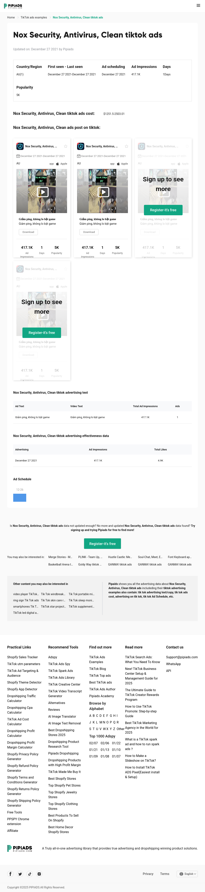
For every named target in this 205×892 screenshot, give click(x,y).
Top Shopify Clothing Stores (63, 806)
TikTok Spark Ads (60, 671)
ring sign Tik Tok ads (26, 600)
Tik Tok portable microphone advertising (82, 594)
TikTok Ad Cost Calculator (18, 721)
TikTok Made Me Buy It (64, 772)
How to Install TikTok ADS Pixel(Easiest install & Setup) (142, 772)
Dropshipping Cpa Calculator (20, 710)
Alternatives (56, 703)
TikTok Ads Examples (97, 659)
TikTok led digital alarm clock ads (27, 612)
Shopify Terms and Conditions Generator (22, 780)
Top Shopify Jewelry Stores (62, 794)
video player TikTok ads (27, 594)
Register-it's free (163, 210)
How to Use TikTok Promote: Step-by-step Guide (141, 711)
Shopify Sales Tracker (22, 657)
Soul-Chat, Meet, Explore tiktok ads (153, 557)
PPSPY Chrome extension (18, 821)
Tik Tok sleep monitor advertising (82, 600)
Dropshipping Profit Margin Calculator (21, 745)
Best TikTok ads (100, 682)
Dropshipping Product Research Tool (63, 744)
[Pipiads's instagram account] (39, 874)
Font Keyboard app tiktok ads (183, 557)
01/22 (115, 743)
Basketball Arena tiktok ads (63, 564)
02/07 (92, 743)
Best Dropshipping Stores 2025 (61, 732)
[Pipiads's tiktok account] (29, 874)
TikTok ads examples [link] (34, 17)
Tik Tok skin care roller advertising (55, 600)
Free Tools (14, 812)
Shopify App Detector (22, 689)
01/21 (92, 750)
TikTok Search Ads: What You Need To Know (142, 659)
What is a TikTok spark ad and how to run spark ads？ (142, 744)
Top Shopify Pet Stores (64, 785)
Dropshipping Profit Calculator (21, 733)
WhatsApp (173, 664)
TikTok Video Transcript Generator (65, 693)
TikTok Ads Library (61, 678)
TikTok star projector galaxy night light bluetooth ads (55, 606)
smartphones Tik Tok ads (27, 606)
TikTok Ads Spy (59, 664)
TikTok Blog (97, 669)
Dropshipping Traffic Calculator (21, 698)
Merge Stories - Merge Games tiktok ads (63, 557)
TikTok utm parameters (23, 664)
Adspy (52, 657)
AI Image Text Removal (64, 723)
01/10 (115, 750)
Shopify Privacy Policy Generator (22, 756)
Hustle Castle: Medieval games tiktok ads (123, 557)
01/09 (92, 756)
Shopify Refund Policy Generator (22, 768)
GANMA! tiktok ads (120, 564)
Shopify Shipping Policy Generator (23, 803)
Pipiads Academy (101, 696)
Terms (164, 874)
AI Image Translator (62, 716)
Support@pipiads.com (182, 657)
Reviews (54, 710)
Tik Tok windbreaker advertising (55, 594)
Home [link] (11, 17)
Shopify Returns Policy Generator (23, 791)
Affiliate (12, 831)
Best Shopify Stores (62, 779)
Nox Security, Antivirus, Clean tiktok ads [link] (78, 17)
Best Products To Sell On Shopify (63, 818)
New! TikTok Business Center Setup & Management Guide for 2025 (141, 676)
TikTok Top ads (100, 676)
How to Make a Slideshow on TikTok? (140, 758)
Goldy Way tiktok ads (91, 564)
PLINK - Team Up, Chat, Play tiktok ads (93, 557)
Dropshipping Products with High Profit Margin (64, 762)
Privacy (148, 874)
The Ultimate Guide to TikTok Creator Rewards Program (142, 695)
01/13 (104, 750)
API (168, 671)
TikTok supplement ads (82, 606)
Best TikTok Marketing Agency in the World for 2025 (141, 727)
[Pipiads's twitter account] (20, 874)
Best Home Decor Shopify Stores (60, 829)
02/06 (104, 743)
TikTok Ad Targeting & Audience (22, 673)
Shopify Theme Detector (24, 682)
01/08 (104, 756)
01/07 (115, 756)
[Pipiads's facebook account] (10, 874)
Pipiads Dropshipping (63, 753)
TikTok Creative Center (64, 684)
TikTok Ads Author (102, 689)
